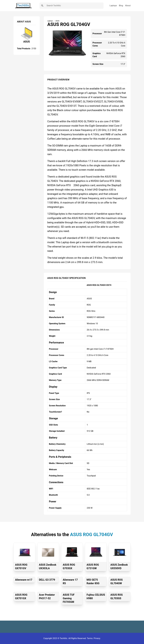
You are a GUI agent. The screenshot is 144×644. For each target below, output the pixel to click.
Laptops (113, 5)
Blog (121, 5)
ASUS (26, 41)
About (128, 5)
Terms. (90, 638)
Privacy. (97, 638)
